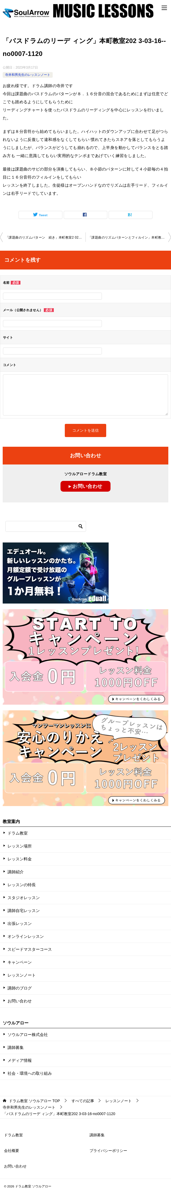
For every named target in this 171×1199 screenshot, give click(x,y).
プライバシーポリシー (108, 1150)
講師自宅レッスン (24, 910)
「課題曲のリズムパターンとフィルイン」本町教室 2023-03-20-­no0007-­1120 (129, 237)
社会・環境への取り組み (30, 1073)
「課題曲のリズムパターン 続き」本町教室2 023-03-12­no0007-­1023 (45, 237)
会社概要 (11, 1150)
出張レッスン (20, 923)
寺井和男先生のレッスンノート (27, 75)
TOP (34, 1101)
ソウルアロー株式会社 (28, 1034)
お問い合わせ (20, 1001)
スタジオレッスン (24, 897)
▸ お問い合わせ (85, 486)
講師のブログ (20, 988)
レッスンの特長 (22, 884)
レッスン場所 (20, 846)
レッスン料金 (20, 859)
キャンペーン (20, 962)
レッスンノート (22, 975)
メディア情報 (20, 1060)
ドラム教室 (18, 833)
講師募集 (16, 1047)
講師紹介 (16, 872)
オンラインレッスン (26, 936)
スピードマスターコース (30, 949)
